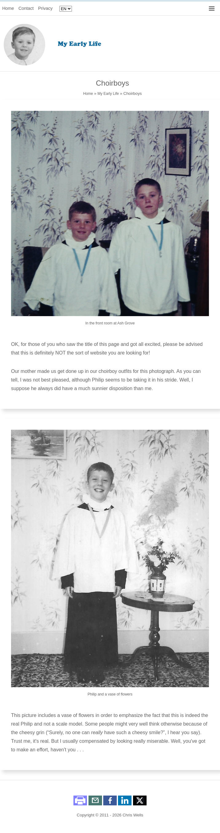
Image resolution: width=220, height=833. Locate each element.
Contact (26, 8)
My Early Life (108, 93)
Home (8, 8)
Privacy (45, 8)
